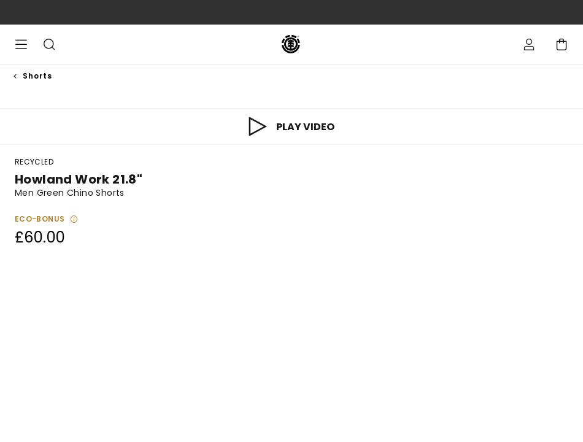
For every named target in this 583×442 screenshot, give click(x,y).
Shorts (37, 76)
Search (49, 44)
